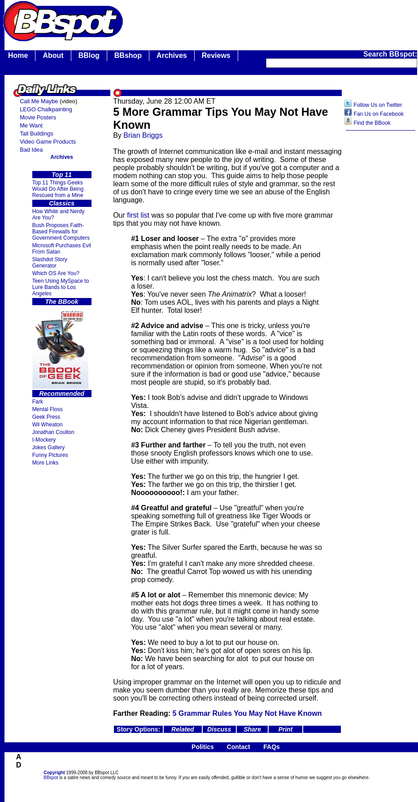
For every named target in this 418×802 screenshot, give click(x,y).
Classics (61, 203)
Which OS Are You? (55, 273)
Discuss (219, 729)
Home (18, 55)
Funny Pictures (50, 455)
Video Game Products (48, 141)
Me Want (31, 125)
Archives (172, 55)
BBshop (128, 55)
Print (286, 729)
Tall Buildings (36, 133)
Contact (238, 746)
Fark (37, 402)
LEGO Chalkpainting (46, 109)
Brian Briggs (142, 135)
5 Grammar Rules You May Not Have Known (247, 713)
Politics (203, 746)
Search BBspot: (390, 54)
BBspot (51, 777)
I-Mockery (44, 440)
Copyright (54, 772)
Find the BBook (372, 123)
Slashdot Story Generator (49, 262)
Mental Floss (47, 409)
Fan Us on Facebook (379, 114)
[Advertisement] (381, 277)
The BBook (61, 301)
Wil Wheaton (47, 424)
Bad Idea (31, 149)
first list (138, 215)
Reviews (216, 55)
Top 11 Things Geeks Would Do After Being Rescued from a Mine (58, 189)
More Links (45, 463)
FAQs (271, 746)
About (53, 55)
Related (182, 729)
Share (252, 729)
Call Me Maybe (39, 101)
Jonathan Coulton (53, 432)
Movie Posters (38, 117)
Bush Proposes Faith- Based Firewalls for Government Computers (61, 231)
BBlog (89, 55)
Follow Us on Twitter (378, 105)
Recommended (61, 393)
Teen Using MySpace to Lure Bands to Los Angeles (60, 287)
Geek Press (46, 417)
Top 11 (62, 174)
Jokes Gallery (48, 447)
